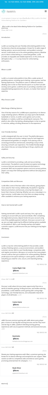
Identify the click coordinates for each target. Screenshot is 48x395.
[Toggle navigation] (46, 11)
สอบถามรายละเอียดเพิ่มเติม (21, 18)
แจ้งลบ (44, 34)
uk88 (3, 329)
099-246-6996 (37, 2)
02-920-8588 (25, 2)
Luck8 (14, 59)
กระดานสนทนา (6, 18)
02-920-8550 (13, 2)
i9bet (30, 361)
